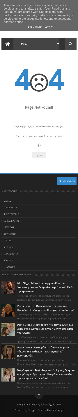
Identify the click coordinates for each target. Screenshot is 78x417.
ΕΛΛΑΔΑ (8, 260)
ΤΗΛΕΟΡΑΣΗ (10, 207)
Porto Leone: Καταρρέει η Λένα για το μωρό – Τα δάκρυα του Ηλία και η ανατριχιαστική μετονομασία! (46, 351)
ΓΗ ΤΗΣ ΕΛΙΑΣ (11, 214)
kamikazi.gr (47, 404)
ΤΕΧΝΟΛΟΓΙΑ (11, 254)
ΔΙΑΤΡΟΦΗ (9, 267)
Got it (49, 27)
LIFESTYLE (9, 227)
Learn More (34, 27)
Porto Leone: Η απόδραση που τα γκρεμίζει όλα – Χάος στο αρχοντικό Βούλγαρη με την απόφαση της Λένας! (46, 328)
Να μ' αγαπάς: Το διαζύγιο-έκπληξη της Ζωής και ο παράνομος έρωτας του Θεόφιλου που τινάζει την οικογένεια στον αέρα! (46, 374)
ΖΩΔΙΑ (7, 201)
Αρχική (39, 155)
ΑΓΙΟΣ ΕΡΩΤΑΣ (11, 221)
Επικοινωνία (67, 180)
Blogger (32, 410)
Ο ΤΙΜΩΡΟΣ (10, 234)
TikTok (7, 240)
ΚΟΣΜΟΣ (8, 247)
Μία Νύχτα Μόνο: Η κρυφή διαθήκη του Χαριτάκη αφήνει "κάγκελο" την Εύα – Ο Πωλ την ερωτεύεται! (45, 287)
